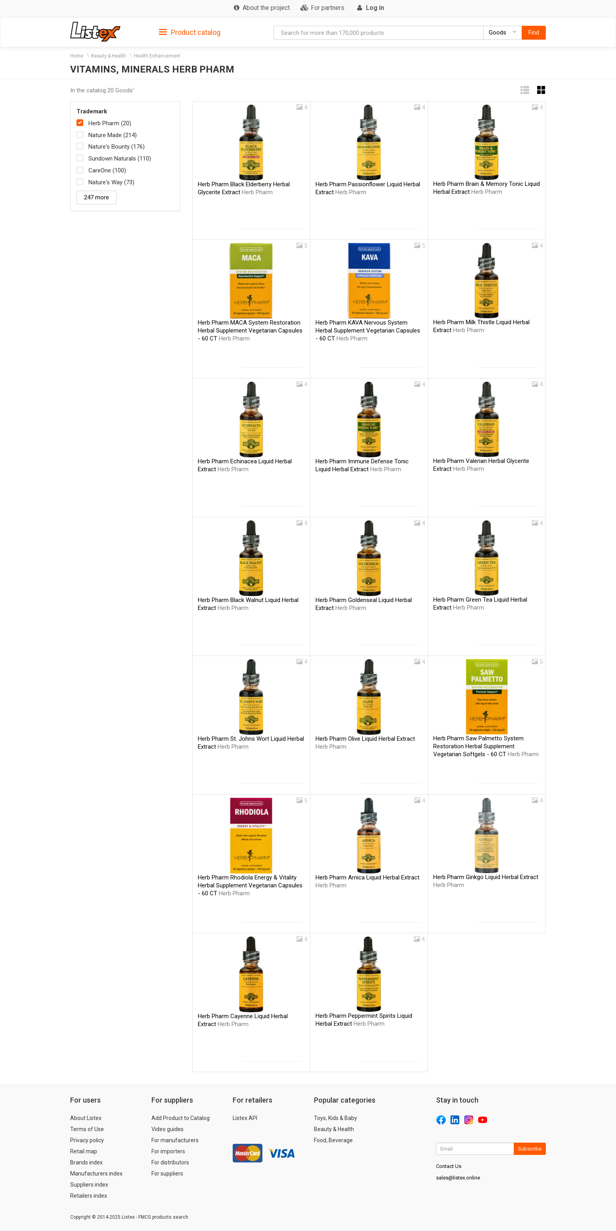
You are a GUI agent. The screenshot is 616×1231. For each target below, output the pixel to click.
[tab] (190, 32)
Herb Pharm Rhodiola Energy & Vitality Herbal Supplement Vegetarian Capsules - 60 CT (250, 885)
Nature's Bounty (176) (116, 146)
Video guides (167, 1129)
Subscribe (529, 1149)
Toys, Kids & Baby (335, 1118)
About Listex (85, 1118)
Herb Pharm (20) (109, 123)
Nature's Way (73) (111, 182)
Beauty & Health (108, 56)
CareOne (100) (107, 170)
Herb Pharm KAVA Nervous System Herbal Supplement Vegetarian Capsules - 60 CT (368, 330)
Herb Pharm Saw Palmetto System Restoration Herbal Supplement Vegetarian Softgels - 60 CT (486, 746)
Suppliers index (89, 1184)
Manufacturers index (96, 1173)
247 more (96, 197)
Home (76, 56)
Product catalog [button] (189, 32)
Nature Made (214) (112, 135)
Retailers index (88, 1196)
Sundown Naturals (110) (119, 158)
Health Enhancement (157, 56)
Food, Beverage (333, 1140)
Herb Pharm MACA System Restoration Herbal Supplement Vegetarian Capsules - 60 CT (250, 330)
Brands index (86, 1162)
